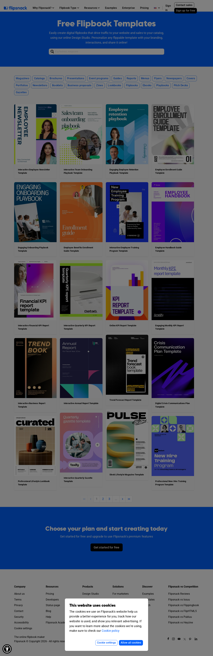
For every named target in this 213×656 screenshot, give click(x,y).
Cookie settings (106, 642)
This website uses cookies (92, 605)
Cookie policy (111, 630)
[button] (7, 649)
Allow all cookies (131, 642)
